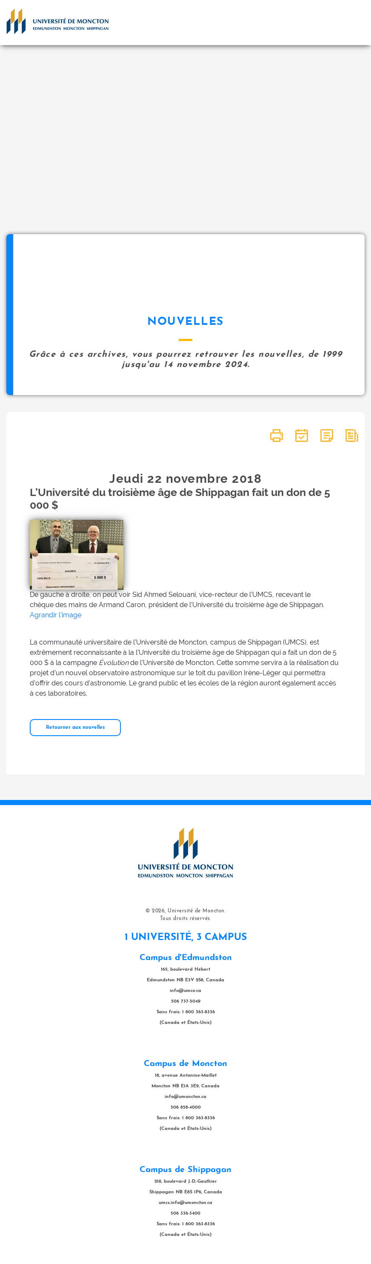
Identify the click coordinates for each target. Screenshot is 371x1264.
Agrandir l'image (55, 615)
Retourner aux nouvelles (75, 727)
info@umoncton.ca (185, 1097)
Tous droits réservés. (185, 918)
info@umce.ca (185, 991)
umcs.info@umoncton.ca (185, 1203)
